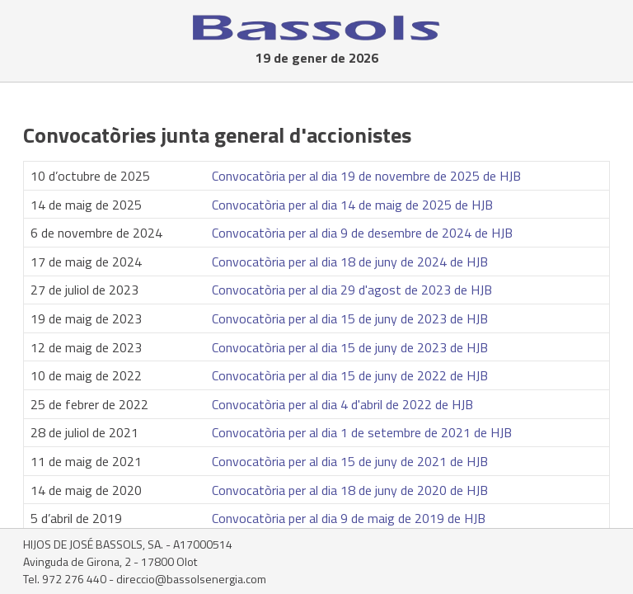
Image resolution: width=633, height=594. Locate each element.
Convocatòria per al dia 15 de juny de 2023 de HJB (350, 318)
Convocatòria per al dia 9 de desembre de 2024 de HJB (362, 233)
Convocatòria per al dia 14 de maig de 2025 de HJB (352, 204)
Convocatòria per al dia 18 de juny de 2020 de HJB (350, 490)
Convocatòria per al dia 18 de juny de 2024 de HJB (350, 261)
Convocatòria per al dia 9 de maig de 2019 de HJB (348, 518)
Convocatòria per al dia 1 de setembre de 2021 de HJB (362, 432)
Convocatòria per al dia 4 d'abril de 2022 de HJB (342, 404)
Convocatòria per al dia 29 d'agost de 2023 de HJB (352, 289)
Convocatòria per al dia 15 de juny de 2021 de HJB (350, 461)
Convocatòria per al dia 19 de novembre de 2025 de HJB (366, 176)
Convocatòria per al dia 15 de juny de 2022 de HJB (350, 375)
